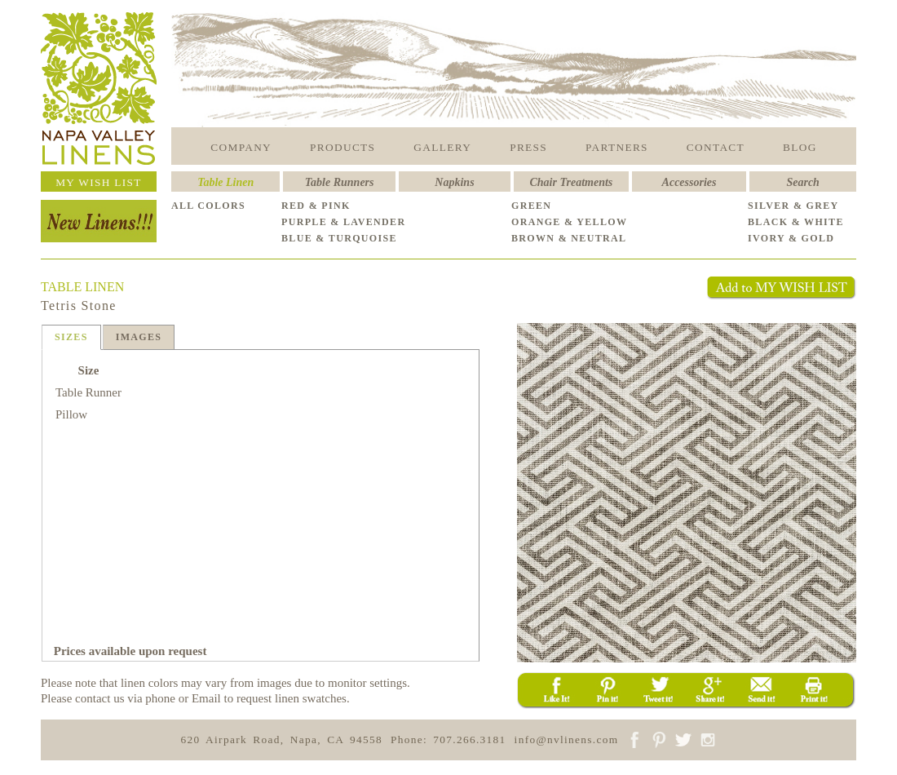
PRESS (528, 147)
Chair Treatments (571, 182)
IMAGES (139, 337)
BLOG (800, 147)
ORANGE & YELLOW (569, 222)
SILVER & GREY (793, 205)
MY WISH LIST (98, 182)
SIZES (71, 337)
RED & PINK (316, 205)
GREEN (531, 205)
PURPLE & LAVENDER (343, 222)
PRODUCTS (342, 147)
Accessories (689, 182)
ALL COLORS (208, 205)
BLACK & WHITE (796, 222)
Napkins (454, 182)
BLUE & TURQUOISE (339, 238)
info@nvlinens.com (567, 739)
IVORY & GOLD (791, 238)
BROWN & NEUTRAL (568, 238)
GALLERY (442, 147)
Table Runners (339, 182)
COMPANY (241, 147)
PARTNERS (616, 147)
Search (802, 182)
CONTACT (716, 147)
